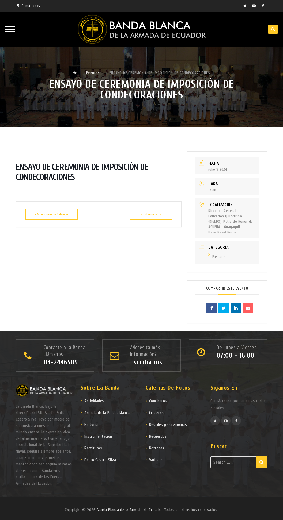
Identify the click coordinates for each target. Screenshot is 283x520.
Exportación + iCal (151, 214)
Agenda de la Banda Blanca (107, 412)
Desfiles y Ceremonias (168, 424)
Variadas (156, 459)
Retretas (156, 448)
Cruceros (156, 412)
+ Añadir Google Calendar (51, 214)
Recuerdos (158, 436)
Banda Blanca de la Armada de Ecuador (129, 509)
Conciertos (158, 401)
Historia (91, 424)
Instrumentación (98, 436)
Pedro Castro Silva (100, 459)
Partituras (93, 448)
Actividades (94, 401)
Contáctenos (31, 6)
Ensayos (216, 257)
